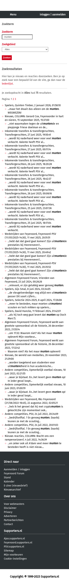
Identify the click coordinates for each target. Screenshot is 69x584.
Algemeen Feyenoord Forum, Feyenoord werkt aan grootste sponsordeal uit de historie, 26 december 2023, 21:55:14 (34, 326)
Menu (13, 14)
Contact (8, 524)
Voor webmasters (14, 504)
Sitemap (9, 550)
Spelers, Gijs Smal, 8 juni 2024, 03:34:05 (27, 289)
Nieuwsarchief (12, 489)
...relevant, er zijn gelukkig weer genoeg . (36, 285)
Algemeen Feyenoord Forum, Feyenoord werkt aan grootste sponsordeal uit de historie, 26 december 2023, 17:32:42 (34, 344)
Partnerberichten (14, 520)
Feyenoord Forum (14, 473)
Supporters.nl (13, 531)
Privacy (8, 512)
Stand (7, 477)
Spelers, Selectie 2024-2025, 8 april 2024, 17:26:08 (33, 300)
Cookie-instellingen (15, 558)
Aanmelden (10, 469)
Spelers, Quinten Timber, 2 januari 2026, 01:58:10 (33, 105)
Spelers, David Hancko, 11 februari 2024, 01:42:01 (33, 311)
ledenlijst (7, 83)
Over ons (9, 496)
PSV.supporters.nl (14, 546)
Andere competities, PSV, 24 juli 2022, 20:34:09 (31, 414)
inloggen (45, 14)
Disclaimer (10, 508)
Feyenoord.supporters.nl (18, 542)
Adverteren (10, 516)
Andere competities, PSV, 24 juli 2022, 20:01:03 (31, 425)
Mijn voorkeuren (13, 554)
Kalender (9, 481)
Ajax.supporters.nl (14, 538)
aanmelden (59, 14)
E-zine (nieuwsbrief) (16, 485)
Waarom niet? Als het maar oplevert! (34, 351)
